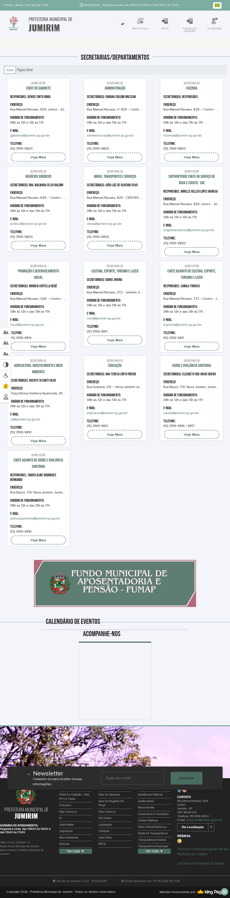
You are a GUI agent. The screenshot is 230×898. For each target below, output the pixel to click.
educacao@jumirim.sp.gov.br (107, 413)
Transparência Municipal (153, 846)
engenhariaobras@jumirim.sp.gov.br (188, 230)
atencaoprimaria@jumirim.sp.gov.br (35, 518)
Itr (60, 818)
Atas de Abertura (109, 794)
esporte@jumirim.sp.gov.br (182, 324)
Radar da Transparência (153, 833)
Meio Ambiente (68, 837)
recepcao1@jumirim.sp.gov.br (204, 820)
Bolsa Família (146, 807)
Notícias (64, 844)
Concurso (65, 805)
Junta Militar (66, 824)
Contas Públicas (148, 820)
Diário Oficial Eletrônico (152, 827)
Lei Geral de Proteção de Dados (200, 863)
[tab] (122, 23)
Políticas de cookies (192, 854)
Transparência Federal (152, 840)
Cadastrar (186, 778)
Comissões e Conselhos (153, 814)
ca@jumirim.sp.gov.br (25, 419)
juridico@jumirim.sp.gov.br (28, 223)
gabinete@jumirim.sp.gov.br (30, 135)
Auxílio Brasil (146, 801)
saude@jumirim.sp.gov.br (181, 413)
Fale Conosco (68, 812)
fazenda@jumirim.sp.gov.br (182, 135)
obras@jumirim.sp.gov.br (104, 223)
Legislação (66, 831)
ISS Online (104, 818)
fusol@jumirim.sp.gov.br (27, 324)
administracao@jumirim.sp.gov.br (110, 135)
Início (10, 70)
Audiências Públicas (150, 794)
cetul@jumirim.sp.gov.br (104, 318)
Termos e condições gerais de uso (203, 849)
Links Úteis (105, 837)
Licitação (103, 831)
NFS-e (102, 844)
